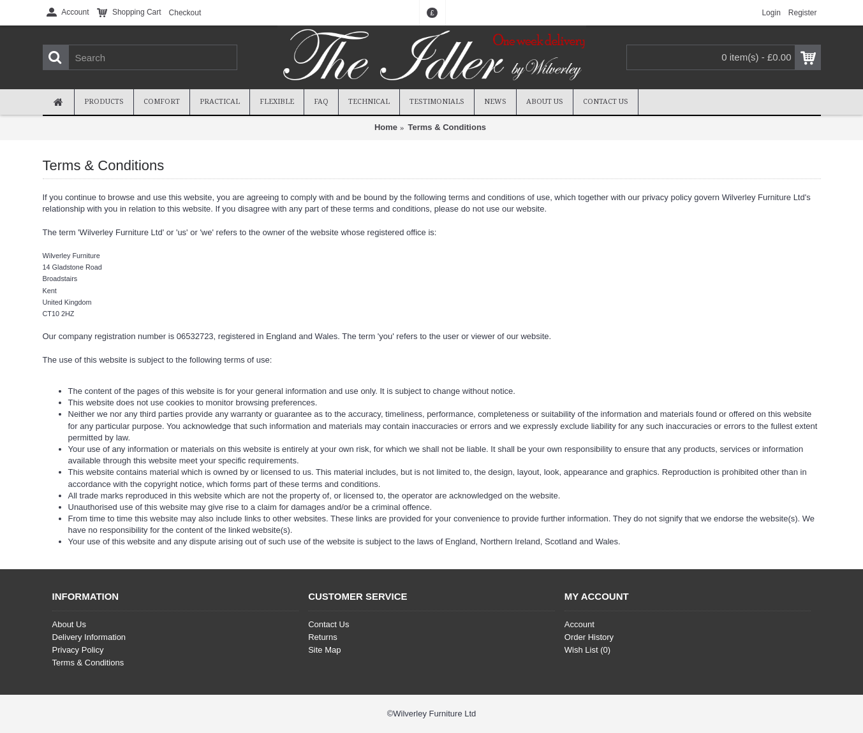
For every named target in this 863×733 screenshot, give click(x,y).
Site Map (324, 650)
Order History (589, 637)
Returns (322, 637)
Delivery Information (89, 637)
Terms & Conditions (447, 127)
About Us (69, 624)
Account (579, 624)
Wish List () (587, 650)
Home (385, 127)
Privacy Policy (78, 650)
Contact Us (328, 624)
